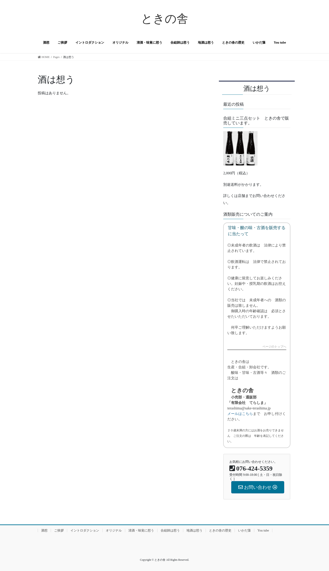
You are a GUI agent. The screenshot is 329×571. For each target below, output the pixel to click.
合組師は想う (170, 530)
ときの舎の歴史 (220, 530)
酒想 (44, 530)
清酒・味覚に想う (141, 530)
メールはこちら (240, 414)
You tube (263, 530)
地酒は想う (194, 530)
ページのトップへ (274, 346)
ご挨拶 (59, 530)
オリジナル (114, 530)
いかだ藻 (244, 530)
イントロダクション (84, 530)
